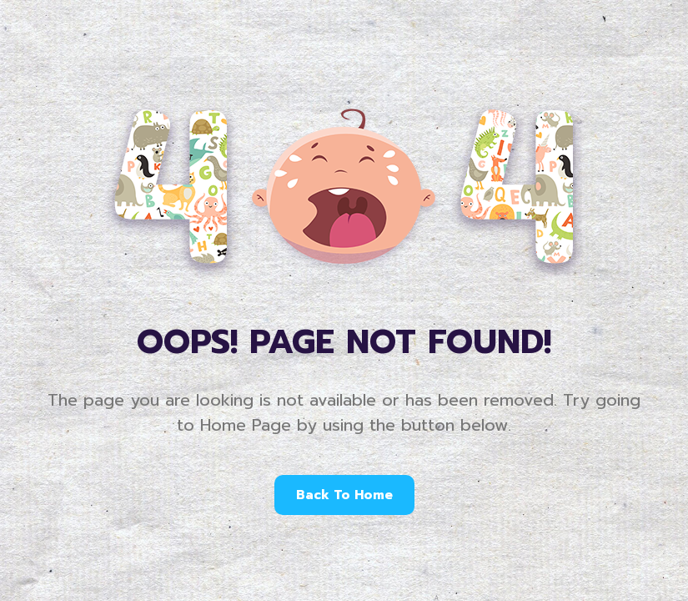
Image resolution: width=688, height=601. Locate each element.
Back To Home (344, 495)
